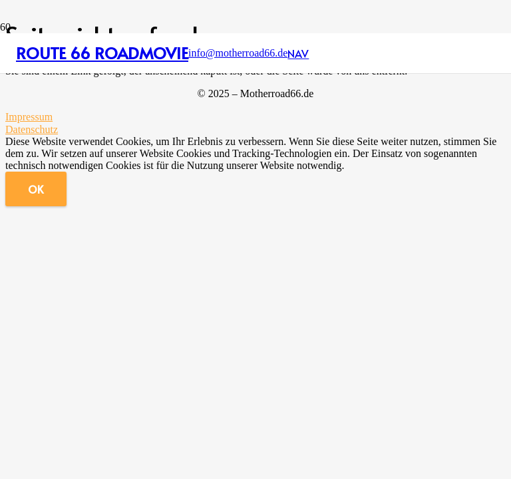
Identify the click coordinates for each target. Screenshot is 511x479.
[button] (298, 53)
